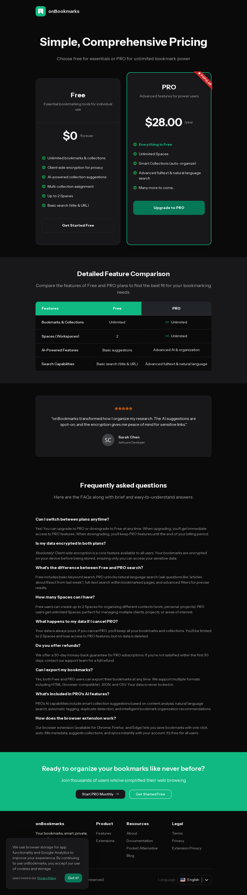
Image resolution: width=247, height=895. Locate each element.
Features (103, 833)
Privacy (178, 840)
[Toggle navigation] (206, 11)
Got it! (73, 878)
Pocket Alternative (142, 848)
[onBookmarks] (59, 11)
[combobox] (180, 879)
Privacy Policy (46, 878)
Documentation (140, 840)
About (132, 833)
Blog (130, 855)
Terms (177, 833)
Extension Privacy (186, 848)
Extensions (105, 840)
